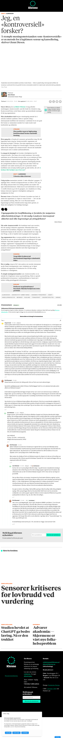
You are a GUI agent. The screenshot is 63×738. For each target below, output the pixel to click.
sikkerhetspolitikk (48, 297)
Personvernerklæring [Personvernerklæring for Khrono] (11, 676)
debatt (50, 294)
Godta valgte (16, 732)
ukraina (58, 297)
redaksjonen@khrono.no (51, 662)
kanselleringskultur (8, 297)
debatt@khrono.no (49, 664)
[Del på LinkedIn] (57, 101)
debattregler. (28, 676)
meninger (19, 297)
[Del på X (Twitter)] (53, 101)
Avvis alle (8, 732)
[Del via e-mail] (60, 101)
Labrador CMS (51, 689)
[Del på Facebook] (50, 101)
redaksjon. (27, 674)
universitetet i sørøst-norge (21, 294)
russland (27, 297)
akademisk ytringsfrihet (38, 294)
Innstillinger (58, 737)
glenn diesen (6, 294)
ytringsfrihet (36, 297)
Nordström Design (53, 685)
